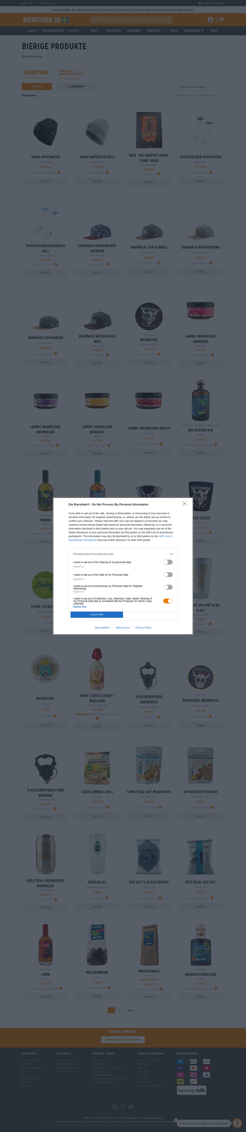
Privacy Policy (143, 627)
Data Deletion (102, 627)
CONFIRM (97, 614)
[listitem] (123, 554)
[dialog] (123, 566)
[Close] (185, 504)
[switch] (168, 562)
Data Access (123, 627)
